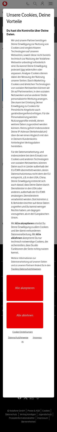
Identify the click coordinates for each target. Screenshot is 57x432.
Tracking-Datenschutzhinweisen (26, 269)
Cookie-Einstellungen (22, 332)
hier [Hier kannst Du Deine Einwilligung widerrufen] (23, 69)
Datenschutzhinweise (18, 337)
